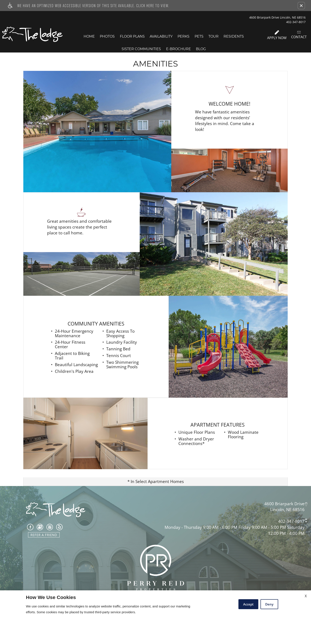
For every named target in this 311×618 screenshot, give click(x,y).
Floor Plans (132, 36)
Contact (299, 34)
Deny (269, 604)
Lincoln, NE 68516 (287, 509)
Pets (199, 36)
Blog (201, 49)
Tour (213, 36)
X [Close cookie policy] (306, 596)
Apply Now (277, 35)
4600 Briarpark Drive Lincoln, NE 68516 (277, 17)
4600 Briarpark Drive (284, 503)
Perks (183, 36)
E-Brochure (178, 49)
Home (89, 36)
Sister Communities (141, 49)
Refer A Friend (43, 535)
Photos (107, 36)
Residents (234, 36)
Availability (161, 36)
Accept (248, 604)
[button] (301, 5)
